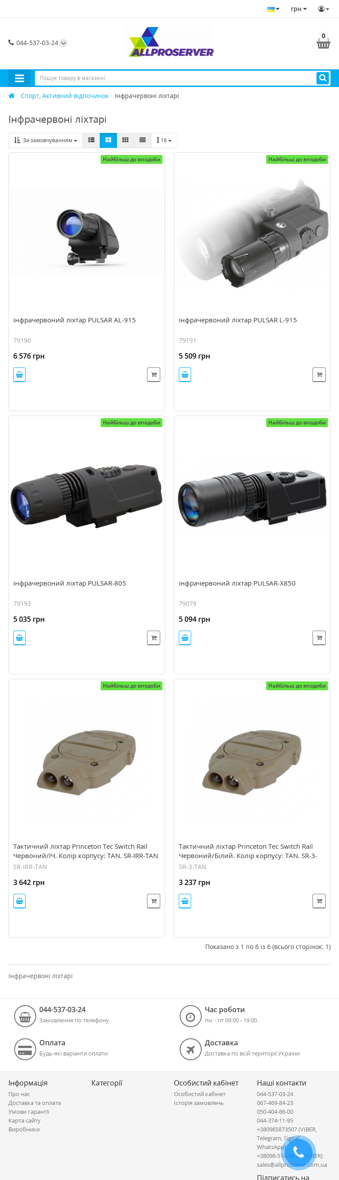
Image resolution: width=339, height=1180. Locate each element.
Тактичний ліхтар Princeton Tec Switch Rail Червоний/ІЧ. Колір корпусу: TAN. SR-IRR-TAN (85, 851)
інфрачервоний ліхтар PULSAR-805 (69, 583)
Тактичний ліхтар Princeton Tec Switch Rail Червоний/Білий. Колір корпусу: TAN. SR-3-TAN (248, 855)
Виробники (24, 1129)
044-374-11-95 (275, 1120)
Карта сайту (24, 1120)
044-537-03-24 (33, 42)
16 (164, 140)
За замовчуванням (45, 140)
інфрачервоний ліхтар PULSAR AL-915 (74, 319)
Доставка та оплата (34, 1103)
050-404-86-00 (275, 1112)
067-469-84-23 (275, 1103)
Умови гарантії (28, 1112)
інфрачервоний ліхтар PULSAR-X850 (237, 583)
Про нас (19, 1094)
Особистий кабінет (200, 1094)
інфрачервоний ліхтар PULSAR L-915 (238, 319)
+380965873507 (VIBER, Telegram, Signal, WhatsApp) (287, 1138)
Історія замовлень (199, 1103)
